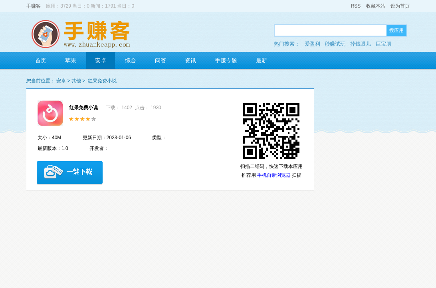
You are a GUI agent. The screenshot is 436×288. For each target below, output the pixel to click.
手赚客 (33, 6)
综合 (130, 60)
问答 (160, 60)
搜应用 (396, 30)
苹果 (70, 60)
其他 (76, 81)
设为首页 (400, 6)
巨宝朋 (383, 44)
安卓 (100, 60)
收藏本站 (375, 6)
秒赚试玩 (335, 44)
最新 (261, 60)
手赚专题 (226, 60)
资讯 (190, 60)
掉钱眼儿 (360, 44)
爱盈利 (312, 44)
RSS (356, 6)
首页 (40, 60)
